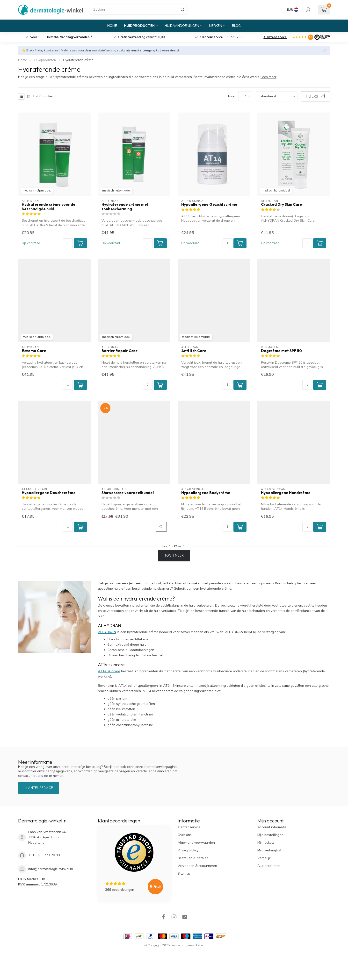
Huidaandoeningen (182, 25)
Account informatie (272, 827)
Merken (215, 25)
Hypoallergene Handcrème (286, 493)
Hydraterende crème (78, 60)
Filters (315, 96)
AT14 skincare (109, 671)
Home (112, 25)
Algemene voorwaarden (196, 842)
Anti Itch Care (193, 351)
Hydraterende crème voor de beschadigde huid (48, 206)
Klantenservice (275, 37)
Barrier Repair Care (120, 351)
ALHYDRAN (107, 632)
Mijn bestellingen (270, 835)
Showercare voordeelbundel (128, 493)
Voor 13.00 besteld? (61, 37)
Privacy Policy (188, 850)
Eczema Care (34, 351)
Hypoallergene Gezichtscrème (209, 204)
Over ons (185, 835)
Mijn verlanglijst (269, 850)
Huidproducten (139, 25)
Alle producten (268, 865)
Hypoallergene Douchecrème (49, 493)
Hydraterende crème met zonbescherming (125, 206)
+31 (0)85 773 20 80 (44, 855)
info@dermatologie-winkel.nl (50, 869)
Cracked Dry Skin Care (281, 204)
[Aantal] (68, 243)
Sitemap (184, 873)
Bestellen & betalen (193, 858)
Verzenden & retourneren (197, 865)
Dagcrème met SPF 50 (281, 351)
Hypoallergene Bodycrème (205, 493)
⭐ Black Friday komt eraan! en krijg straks (100, 50)
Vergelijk (264, 858)
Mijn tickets (266, 842)
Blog (236, 25)
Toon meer (174, 555)
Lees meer (268, 77)
